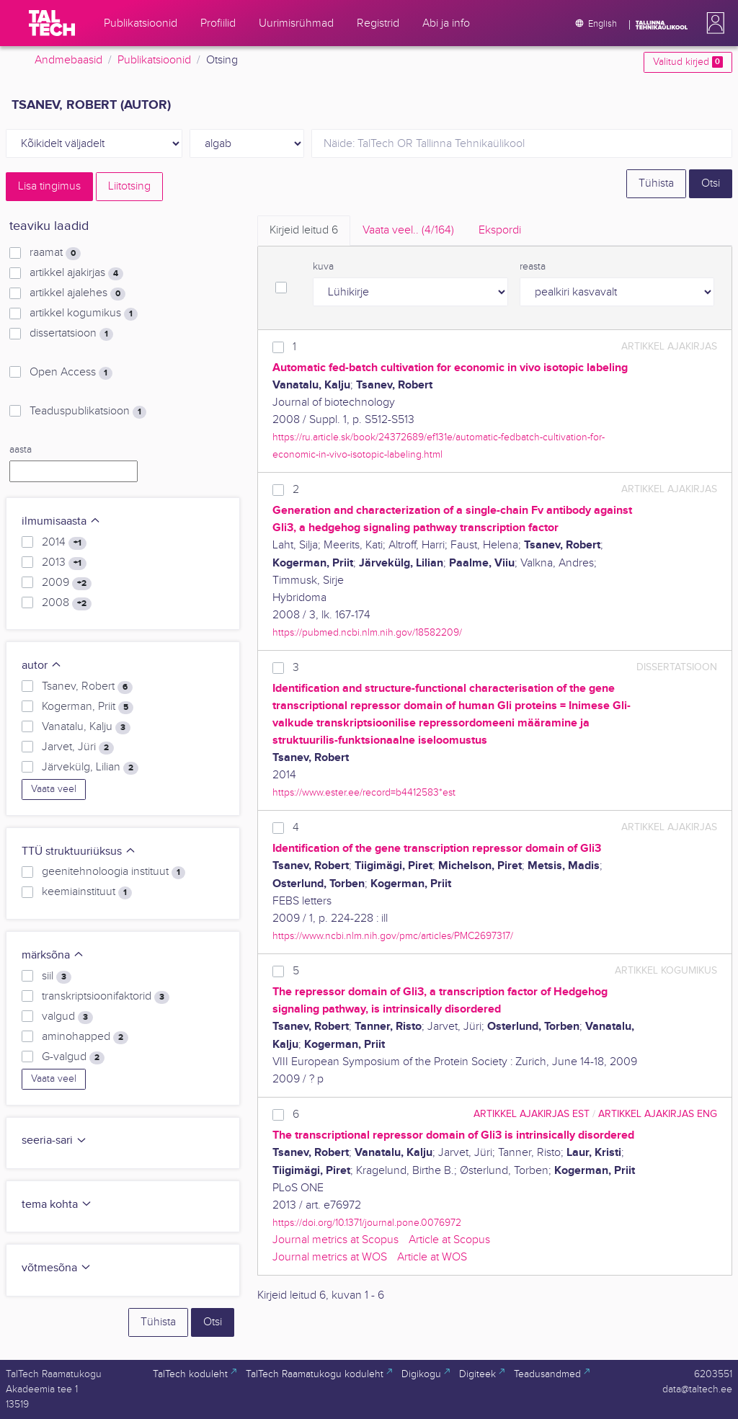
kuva (323, 266)
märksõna (53, 955)
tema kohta (57, 1204)
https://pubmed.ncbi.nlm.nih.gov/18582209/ (367, 632)
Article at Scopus (449, 1240)
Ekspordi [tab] (500, 230)
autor (42, 665)
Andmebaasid (68, 60)
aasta (20, 449)
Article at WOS (432, 1257)
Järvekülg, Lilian (90, 767)
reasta (533, 266)
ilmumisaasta (61, 521)
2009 (67, 583)
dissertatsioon (71, 333)
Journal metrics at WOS (329, 1257)
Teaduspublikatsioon (88, 411)
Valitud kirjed (688, 62)
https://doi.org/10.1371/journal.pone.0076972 (366, 1222)
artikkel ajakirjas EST (532, 1114)
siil (56, 976)
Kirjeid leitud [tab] (304, 230)
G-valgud (73, 1057)
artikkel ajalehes (77, 293)
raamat (55, 253)
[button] (712, 23)
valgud (67, 1017)
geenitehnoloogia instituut (113, 872)
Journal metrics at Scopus (335, 1240)
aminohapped (85, 1037)
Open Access (71, 372)
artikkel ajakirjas (76, 273)
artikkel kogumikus (84, 313)
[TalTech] (52, 23)
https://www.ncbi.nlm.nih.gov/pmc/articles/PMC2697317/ (392, 936)
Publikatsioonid (154, 60)
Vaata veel (53, 789)
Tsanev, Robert (87, 687)
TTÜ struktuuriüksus (79, 851)
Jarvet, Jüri (78, 747)
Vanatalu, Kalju (86, 727)
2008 (67, 603)
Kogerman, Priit (87, 707)
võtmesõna (57, 1268)
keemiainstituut (87, 892)
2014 (64, 542)
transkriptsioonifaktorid (105, 996)
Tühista (656, 183)
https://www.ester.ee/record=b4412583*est (363, 792)
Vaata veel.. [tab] (408, 230)
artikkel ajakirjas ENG (657, 1114)
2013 (64, 563)
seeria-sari (54, 1140)
